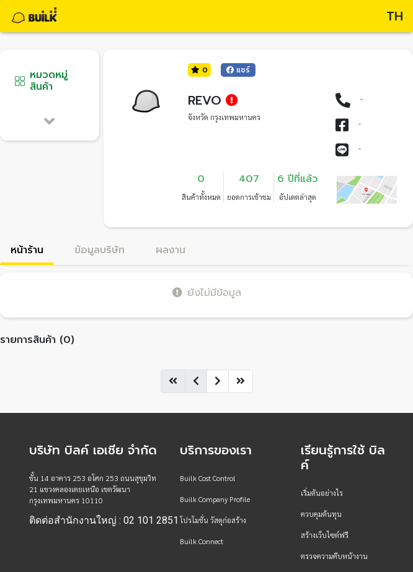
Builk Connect (201, 541)
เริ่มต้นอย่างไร (322, 493)
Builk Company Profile (215, 499)
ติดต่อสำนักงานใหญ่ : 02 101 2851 (104, 521)
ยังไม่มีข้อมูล (206, 292)
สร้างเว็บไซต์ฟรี (325, 535)
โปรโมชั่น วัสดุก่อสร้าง (213, 520)
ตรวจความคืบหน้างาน (334, 556)
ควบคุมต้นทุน (321, 514)
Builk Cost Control (208, 478)
